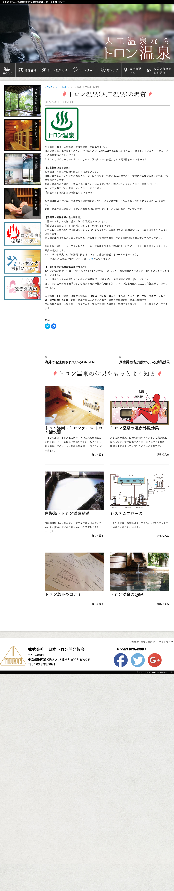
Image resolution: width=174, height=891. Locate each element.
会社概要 (134, 641)
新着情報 (27, 70)
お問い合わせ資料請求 (159, 70)
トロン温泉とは (54, 70)
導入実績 (109, 70)
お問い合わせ (148, 641)
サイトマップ (166, 641)
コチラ (89, 258)
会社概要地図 (132, 70)
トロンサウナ (84, 70)
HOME (7, 70)
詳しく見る (98, 454)
